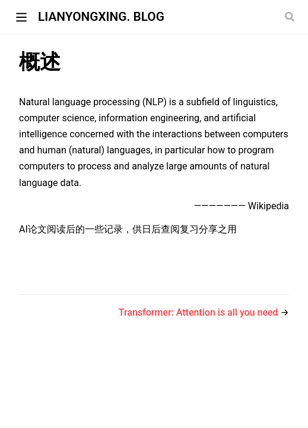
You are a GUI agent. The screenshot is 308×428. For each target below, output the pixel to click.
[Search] (290, 17)
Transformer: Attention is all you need (200, 312)
